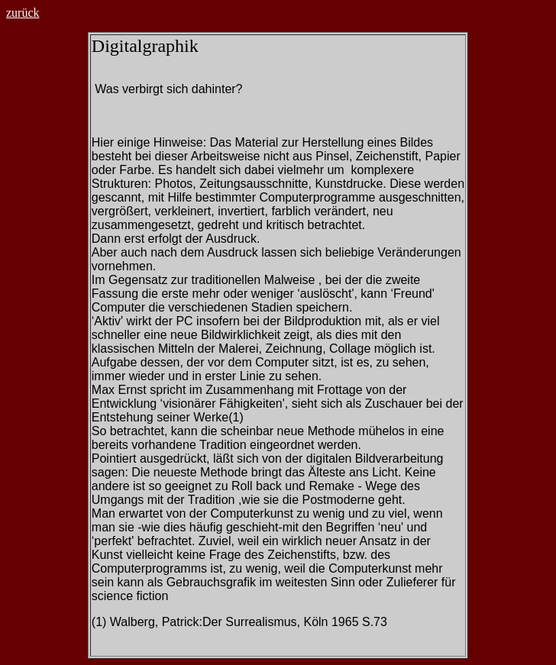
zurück (23, 12)
